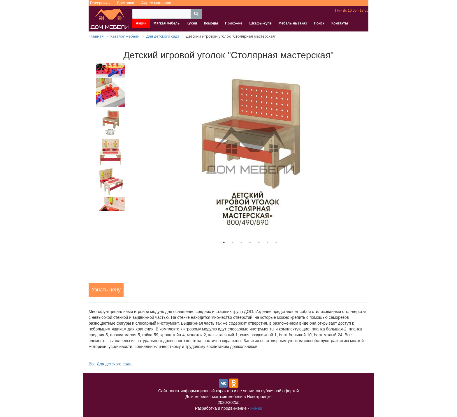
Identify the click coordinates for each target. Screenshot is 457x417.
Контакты (339, 23)
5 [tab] (259, 242)
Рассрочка (100, 3)
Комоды (211, 23)
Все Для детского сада (110, 364)
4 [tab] (250, 242)
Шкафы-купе (260, 23)
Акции (141, 23)
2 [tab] (232, 242)
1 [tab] (224, 242)
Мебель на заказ (293, 23)
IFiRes (256, 408)
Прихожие (233, 23)
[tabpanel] (250, 150)
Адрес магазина (156, 3)
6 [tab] (267, 242)
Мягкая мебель (167, 23)
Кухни (192, 23)
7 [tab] (276, 242)
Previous (84, 137)
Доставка (125, 3)
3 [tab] (241, 242)
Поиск (319, 23)
